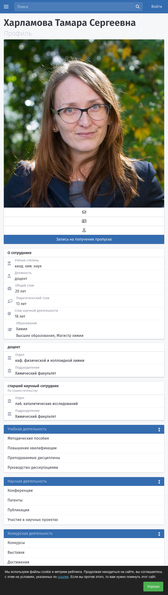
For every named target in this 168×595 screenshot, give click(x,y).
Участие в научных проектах (33, 519)
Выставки (16, 552)
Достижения (18, 562)
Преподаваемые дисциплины (34, 458)
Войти (156, 6)
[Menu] (6, 6)
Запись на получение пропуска (84, 239)
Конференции (20, 490)
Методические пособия (28, 438)
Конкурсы (16, 542)
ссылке (63, 577)
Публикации (18, 510)
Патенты (15, 500)
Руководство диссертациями (33, 467)
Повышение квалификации (32, 448)
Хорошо (153, 586)
